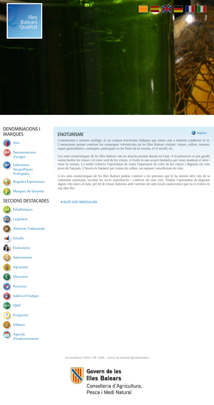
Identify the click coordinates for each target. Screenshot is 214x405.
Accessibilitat (73, 357)
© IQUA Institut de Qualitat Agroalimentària (121, 357)
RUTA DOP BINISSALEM (80, 202)
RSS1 (88, 357)
